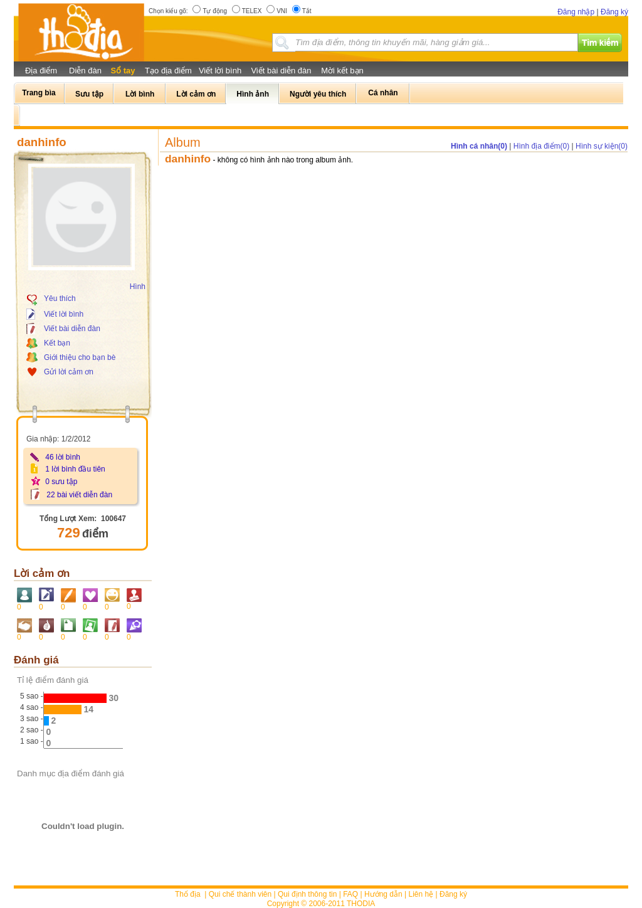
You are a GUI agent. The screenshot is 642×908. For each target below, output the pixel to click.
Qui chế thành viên (240, 894)
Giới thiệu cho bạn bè (79, 357)
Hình (137, 286)
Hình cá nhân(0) (479, 146)
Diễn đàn (85, 70)
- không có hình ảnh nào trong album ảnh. (283, 160)
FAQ (350, 894)
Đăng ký (614, 12)
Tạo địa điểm (168, 70)
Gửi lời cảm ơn (68, 371)
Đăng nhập (575, 12)
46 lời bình (62, 457)
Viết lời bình (220, 70)
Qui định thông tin (307, 894)
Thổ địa (188, 894)
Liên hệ (421, 894)
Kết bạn (57, 343)
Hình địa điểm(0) (541, 146)
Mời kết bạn (342, 70)
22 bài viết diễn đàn (79, 494)
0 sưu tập (61, 481)
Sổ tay (122, 70)
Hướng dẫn (383, 894)
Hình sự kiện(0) (602, 146)
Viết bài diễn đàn (281, 70)
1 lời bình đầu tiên (75, 469)
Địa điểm (41, 70)
